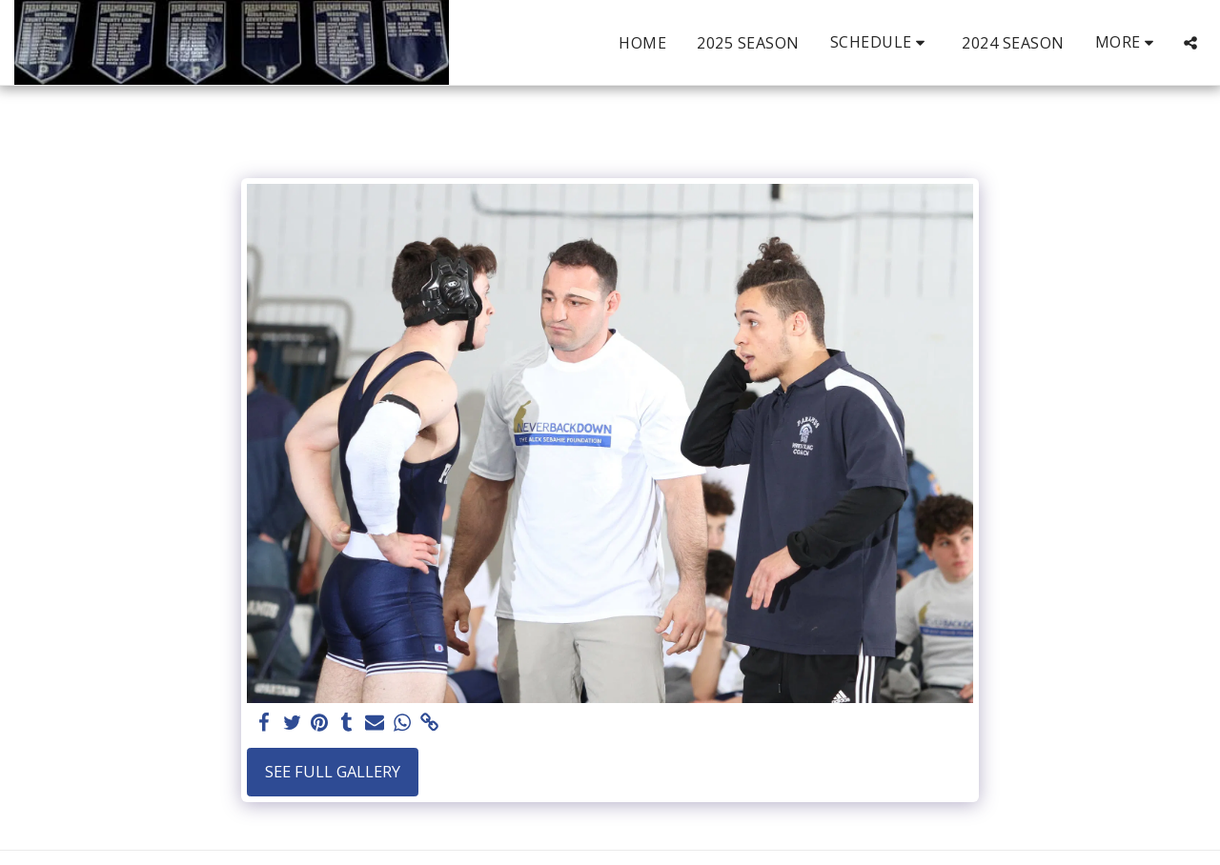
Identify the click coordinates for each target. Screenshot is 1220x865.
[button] (881, 42)
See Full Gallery (332, 771)
